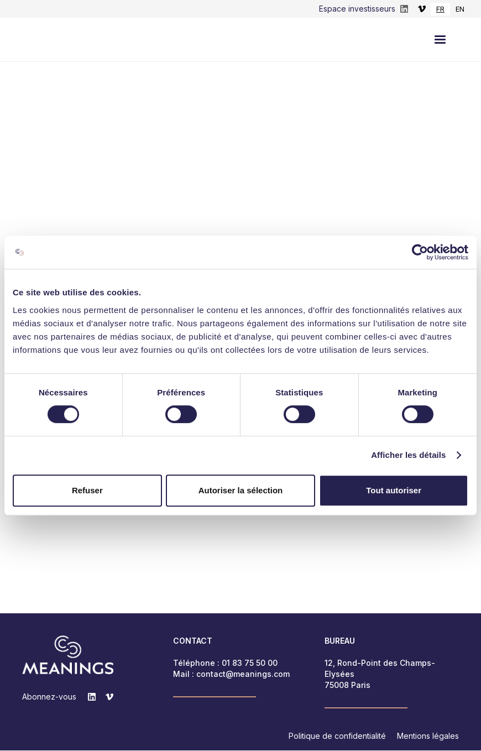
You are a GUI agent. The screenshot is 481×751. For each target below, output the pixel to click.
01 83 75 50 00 (250, 663)
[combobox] (440, 9)
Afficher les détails (408, 455)
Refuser (87, 490)
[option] (460, 9)
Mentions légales (428, 736)
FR (440, 8)
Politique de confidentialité (337, 736)
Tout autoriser (393, 490)
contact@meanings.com (243, 674)
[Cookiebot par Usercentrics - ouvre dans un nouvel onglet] (420, 252)
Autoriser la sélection (240, 490)
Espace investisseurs (357, 8)
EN (460, 8)
